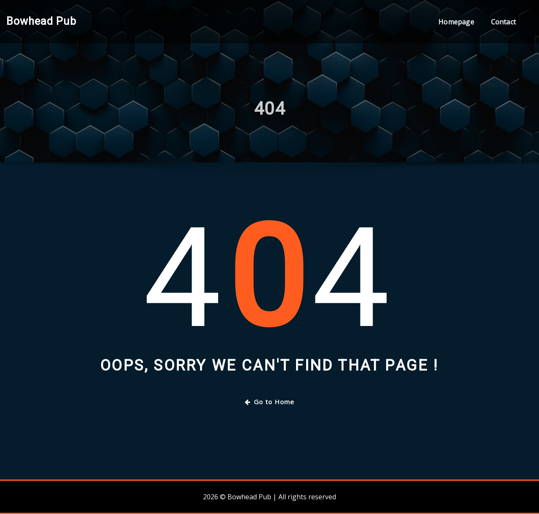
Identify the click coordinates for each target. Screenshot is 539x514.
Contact (503, 21)
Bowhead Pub (41, 21)
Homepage (456, 21)
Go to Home (269, 401)
